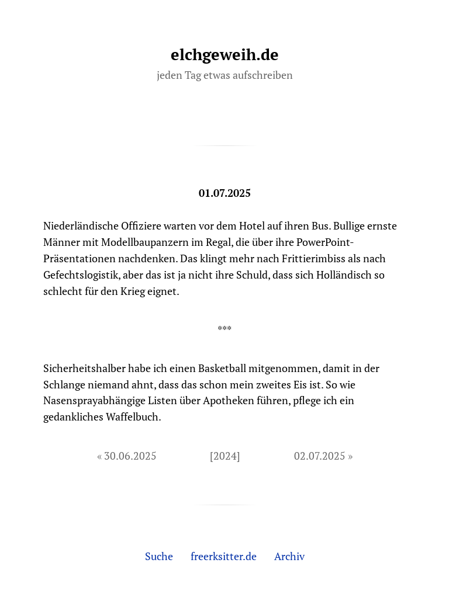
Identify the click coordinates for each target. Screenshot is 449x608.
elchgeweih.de (225, 54)
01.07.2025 (225, 193)
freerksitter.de (224, 556)
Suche (159, 556)
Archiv (289, 556)
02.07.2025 (320, 456)
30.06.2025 (130, 456)
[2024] (225, 456)
